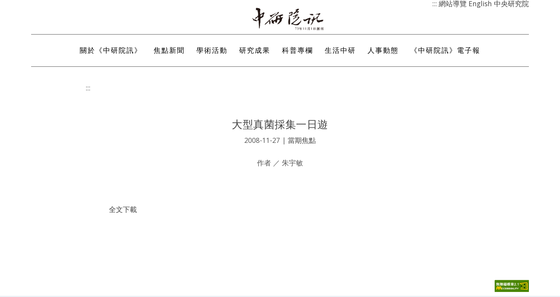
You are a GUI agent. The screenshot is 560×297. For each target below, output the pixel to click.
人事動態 (383, 51)
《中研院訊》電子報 (445, 51)
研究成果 (254, 51)
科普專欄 (297, 51)
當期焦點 (302, 141)
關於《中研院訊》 (111, 51)
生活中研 (340, 51)
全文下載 (123, 210)
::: (88, 89)
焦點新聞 (169, 51)
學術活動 (212, 51)
